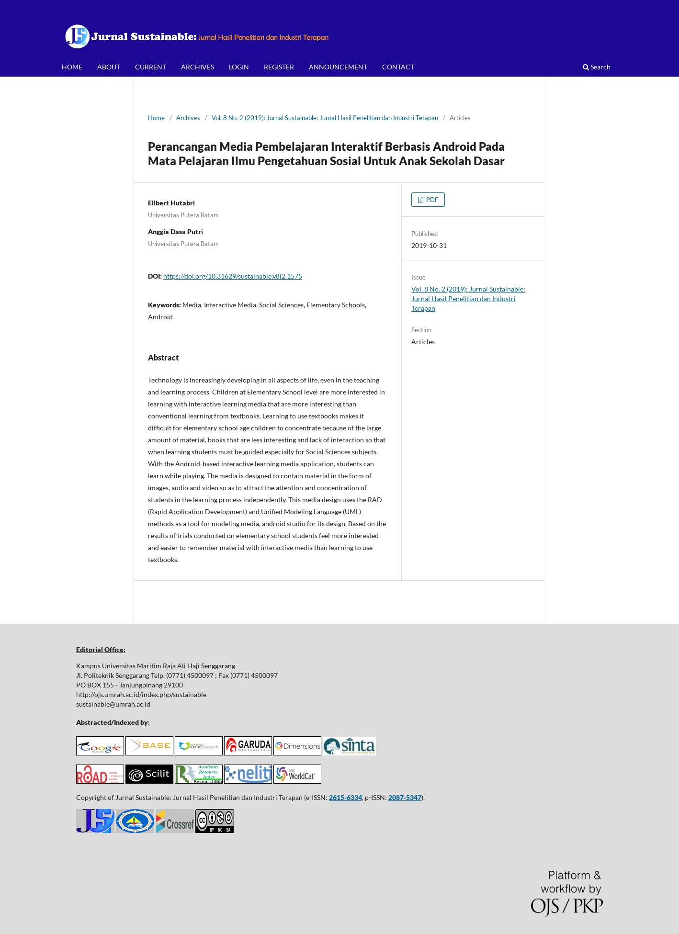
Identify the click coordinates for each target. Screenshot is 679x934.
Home (156, 118)
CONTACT (398, 67)
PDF (431, 199)
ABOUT (108, 67)
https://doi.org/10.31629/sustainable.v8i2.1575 (232, 276)
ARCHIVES (197, 67)
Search (597, 67)
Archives (188, 118)
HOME (72, 67)
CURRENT (150, 67)
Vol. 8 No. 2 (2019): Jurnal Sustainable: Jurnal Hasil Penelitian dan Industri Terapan (325, 118)
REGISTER (279, 67)
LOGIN (239, 67)
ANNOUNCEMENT (338, 67)
